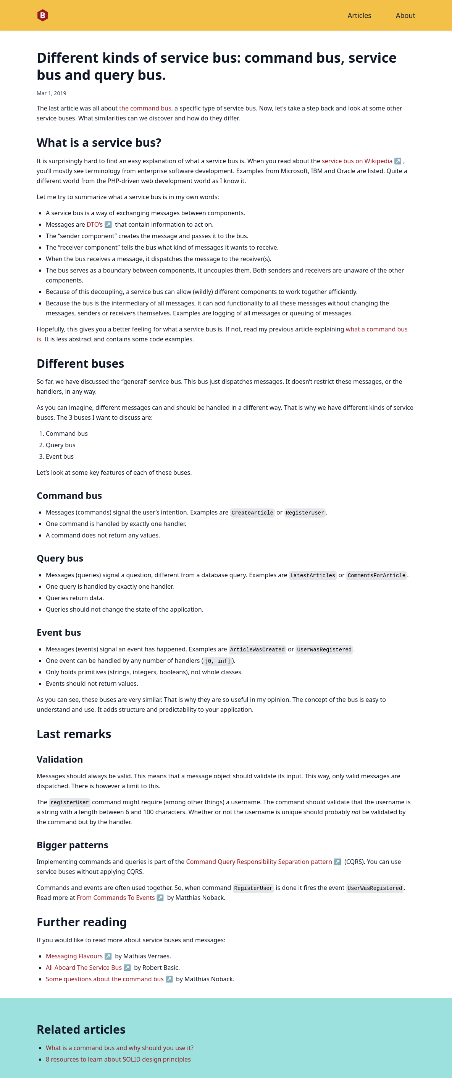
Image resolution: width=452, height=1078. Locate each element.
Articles (359, 15)
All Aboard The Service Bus (84, 967)
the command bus (145, 108)
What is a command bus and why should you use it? (120, 1048)
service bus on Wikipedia (357, 161)
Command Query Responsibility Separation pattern (259, 861)
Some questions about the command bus (105, 979)
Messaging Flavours (74, 956)
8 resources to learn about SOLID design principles (118, 1059)
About (405, 15)
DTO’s (95, 224)
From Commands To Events (116, 897)
